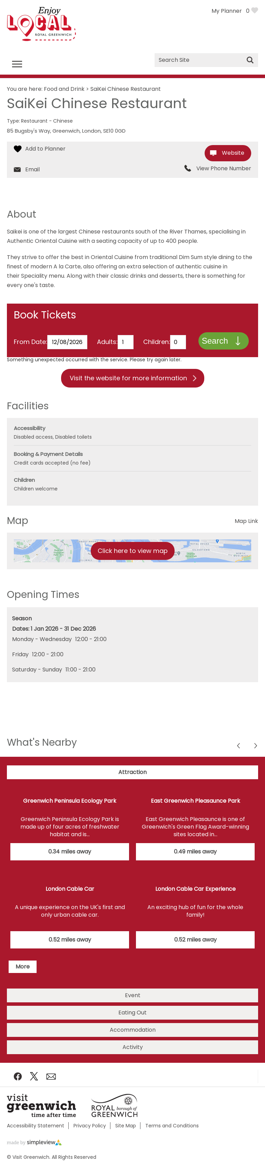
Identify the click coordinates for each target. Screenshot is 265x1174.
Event (132, 1001)
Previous (256, 753)
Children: (156, 334)
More (23, 973)
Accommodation (133, 1036)
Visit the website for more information (128, 385)
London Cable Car (70, 896)
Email (32, 169)
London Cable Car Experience (195, 896)
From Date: (30, 334)
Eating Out (132, 1019)
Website (233, 153)
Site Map (125, 1131)
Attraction (132, 779)
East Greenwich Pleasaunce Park (195, 808)
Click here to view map (133, 557)
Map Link (246, 528)
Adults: (107, 334)
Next (239, 753)
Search (215, 347)
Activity (132, 1053)
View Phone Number (223, 168)
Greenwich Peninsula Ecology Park (69, 808)
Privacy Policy (89, 1131)
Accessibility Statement (35, 1131)
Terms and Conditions (172, 1131)
